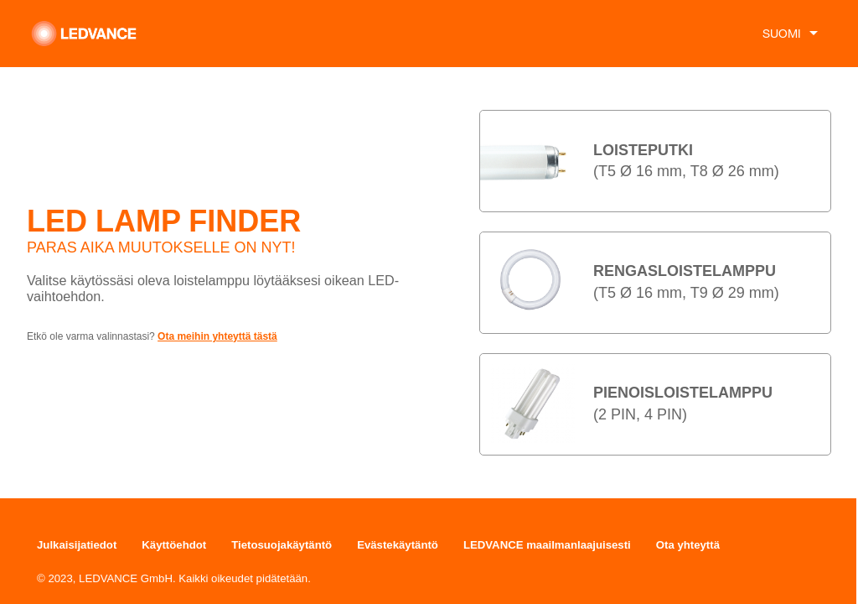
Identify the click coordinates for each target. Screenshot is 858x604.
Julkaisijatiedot (76, 545)
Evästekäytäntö (397, 545)
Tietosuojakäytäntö (281, 545)
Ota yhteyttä (688, 545)
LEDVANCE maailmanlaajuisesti (547, 545)
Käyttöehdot (174, 545)
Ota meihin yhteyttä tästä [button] (217, 336)
